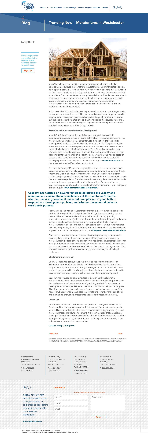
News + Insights (85, 7)
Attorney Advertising (46, 430)
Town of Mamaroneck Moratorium (80, 188)
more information (111, 160)
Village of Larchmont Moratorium (108, 230)
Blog (25, 22)
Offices (105, 7)
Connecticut (105, 357)
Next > (121, 334)
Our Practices (56, 7)
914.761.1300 (28, 368)
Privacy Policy (35, 430)
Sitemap (57, 430)
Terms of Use (25, 430)
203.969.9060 (108, 368)
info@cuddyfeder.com (32, 421)
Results (96, 7)
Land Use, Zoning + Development (62, 326)
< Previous (53, 334)
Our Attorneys (70, 7)
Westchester (27, 357)
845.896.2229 (82, 371)
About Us (44, 7)
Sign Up (28, 70)
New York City (54, 357)
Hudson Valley (80, 357)
